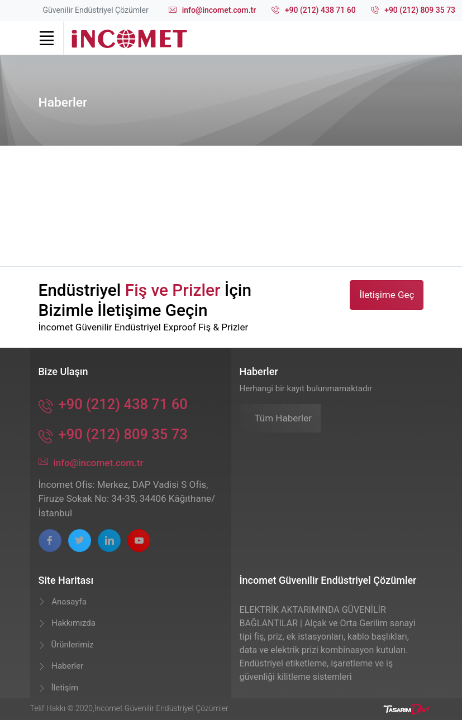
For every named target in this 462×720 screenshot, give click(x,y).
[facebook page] (50, 540)
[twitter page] (79, 540)
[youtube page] (138, 540)
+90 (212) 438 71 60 (314, 10)
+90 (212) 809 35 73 (413, 10)
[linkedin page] (109, 540)
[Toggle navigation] (47, 38)
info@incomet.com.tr (212, 10)
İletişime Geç (386, 294)
